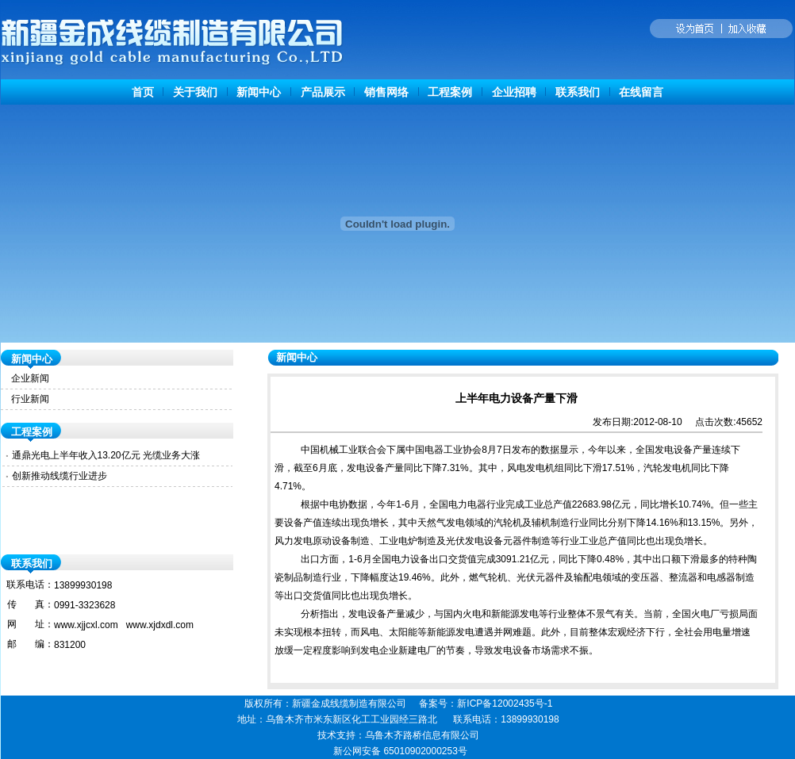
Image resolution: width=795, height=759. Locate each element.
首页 (143, 92)
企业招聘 (514, 92)
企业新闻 (30, 378)
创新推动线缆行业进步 (59, 475)
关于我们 (195, 92)
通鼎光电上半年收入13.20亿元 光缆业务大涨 (106, 455)
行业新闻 (30, 398)
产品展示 (323, 92)
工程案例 (450, 92)
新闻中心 (258, 92)
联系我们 (577, 92)
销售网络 (386, 92)
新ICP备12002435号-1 (504, 703)
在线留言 (641, 92)
